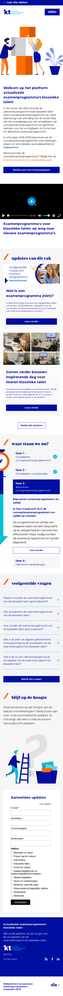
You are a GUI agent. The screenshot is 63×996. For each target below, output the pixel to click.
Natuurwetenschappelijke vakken (31, 888)
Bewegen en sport (23, 852)
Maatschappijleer (23, 877)
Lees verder (31, 321)
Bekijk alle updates (32, 425)
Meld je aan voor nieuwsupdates (31, 170)
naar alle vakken (15, 2)
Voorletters (16, 818)
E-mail (15, 808)
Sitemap (7, 954)
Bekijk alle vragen (31, 679)
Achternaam (17, 838)
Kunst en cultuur (22, 867)
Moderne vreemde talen (26, 884)
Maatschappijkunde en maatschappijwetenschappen (26, 872)
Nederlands (20, 892)
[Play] (3, 215)
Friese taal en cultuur (25, 856)
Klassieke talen (22, 863)
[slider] (17, 215)
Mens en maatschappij (25, 881)
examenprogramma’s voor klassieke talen (27, 159)
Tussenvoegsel (19, 828)
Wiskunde (19, 895)
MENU (52, 12)
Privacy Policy (10, 959)
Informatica (19, 860)
